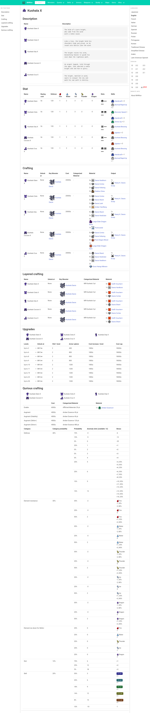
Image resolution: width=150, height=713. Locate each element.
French (133, 19)
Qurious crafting (7, 30)
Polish (133, 37)
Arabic (133, 54)
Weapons (87, 3)
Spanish (134, 30)
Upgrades (4, 26)
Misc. (120, 3)
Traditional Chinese (138, 47)
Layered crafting (7, 23)
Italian (133, 23)
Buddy (98, 3)
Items (114, 3)
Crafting (4, 19)
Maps (107, 3)
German (134, 26)
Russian (134, 33)
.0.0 (136, 73)
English (133, 15)
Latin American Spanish (139, 58)
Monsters (51, 3)
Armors (78, 3)
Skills (69, 3)
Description (5, 12)
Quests (59, 3)
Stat (2, 16)
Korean (133, 44)
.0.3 (143, 65)
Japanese (134, 12)
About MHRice (136, 95)
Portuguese (135, 40)
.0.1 (136, 69)
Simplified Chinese (137, 51)
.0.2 (136, 65)
